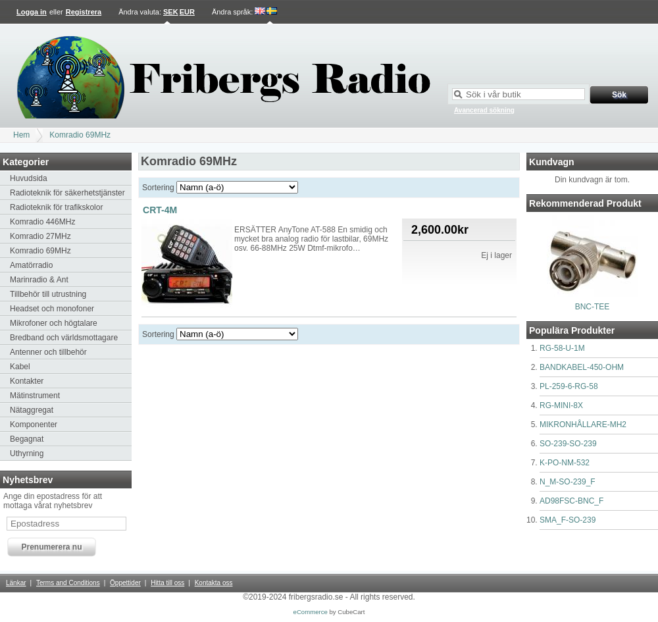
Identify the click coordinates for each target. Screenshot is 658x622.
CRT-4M (160, 210)
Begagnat (26, 439)
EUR (187, 12)
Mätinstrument (35, 395)
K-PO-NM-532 (565, 462)
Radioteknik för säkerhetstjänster (67, 192)
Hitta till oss (167, 582)
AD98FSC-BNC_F (571, 500)
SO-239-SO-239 (568, 443)
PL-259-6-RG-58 (569, 386)
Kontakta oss (214, 582)
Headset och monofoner (52, 308)
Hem (21, 135)
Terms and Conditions (68, 582)
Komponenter (33, 424)
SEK (170, 12)
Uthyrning (26, 453)
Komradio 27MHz (40, 236)
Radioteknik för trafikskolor (56, 207)
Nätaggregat (31, 410)
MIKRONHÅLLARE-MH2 (583, 424)
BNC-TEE (592, 306)
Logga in (31, 12)
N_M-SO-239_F (567, 481)
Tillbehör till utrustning (48, 294)
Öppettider (125, 582)
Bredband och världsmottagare (64, 337)
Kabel (20, 366)
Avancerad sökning (484, 110)
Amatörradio (31, 265)
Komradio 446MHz (42, 221)
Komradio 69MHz (80, 135)
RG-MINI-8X (561, 405)
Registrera (83, 12)
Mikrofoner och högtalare (53, 323)
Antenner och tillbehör (48, 352)
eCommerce (310, 611)
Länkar (16, 582)
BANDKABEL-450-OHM (582, 367)
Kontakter (26, 381)
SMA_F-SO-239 (567, 520)
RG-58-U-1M (562, 348)
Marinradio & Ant (39, 279)
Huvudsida (28, 178)
